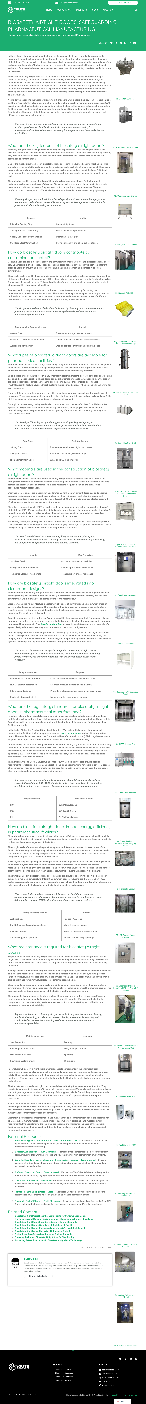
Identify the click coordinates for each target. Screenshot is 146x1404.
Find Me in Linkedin (38, 1276)
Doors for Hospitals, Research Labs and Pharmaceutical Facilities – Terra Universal (55, 1160)
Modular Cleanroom (126, 644)
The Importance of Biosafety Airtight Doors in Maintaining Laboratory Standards (54, 1219)
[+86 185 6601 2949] (9, 2)
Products (81, 10)
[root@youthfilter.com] (56, 2)
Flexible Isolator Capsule (126, 889)
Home (49, 10)
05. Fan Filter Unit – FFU (126, 1145)
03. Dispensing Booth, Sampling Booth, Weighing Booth (125, 843)
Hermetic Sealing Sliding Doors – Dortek (34, 1191)
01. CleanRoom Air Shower (126, 595)
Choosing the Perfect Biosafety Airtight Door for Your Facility (44, 1237)
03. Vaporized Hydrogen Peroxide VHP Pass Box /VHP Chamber (125, 988)
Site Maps (106, 1381)
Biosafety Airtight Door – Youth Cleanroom (35, 1151)
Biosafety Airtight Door (51, 624)
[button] (136, 10)
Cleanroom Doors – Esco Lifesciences (33, 1180)
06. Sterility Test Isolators (125, 793)
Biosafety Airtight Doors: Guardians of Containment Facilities (44, 1225)
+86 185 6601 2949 (21, 3)
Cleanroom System (63, 1380)
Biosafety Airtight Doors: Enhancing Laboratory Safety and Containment (50, 1228)
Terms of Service (130, 1395)
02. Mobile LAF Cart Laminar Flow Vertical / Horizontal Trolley (125, 494)
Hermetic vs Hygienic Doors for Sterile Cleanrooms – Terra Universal (48, 1140)
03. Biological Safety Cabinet (125, 244)
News (95, 10)
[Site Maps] (100, 1381)
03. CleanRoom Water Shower (125, 147)
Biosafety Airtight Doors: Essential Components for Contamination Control (51, 1216)
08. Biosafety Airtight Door (125, 293)
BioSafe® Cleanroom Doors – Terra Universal (37, 1172)
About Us (108, 10)
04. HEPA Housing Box (125, 744)
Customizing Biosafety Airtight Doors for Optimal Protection (44, 1234)
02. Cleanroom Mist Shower (125, 196)
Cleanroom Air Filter (63, 1370)
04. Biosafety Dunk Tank (125, 99)
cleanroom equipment (70, 733)
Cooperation (64, 10)
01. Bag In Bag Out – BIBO (126, 443)
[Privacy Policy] (100, 1385)
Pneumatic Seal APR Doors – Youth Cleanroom (38, 1201)
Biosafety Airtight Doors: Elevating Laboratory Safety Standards (46, 1222)
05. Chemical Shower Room (125, 1346)
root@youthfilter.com (69, 3)
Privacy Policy (108, 1385)
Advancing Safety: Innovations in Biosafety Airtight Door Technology (48, 1240)
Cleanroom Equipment (64, 1373)
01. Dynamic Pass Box (125, 1096)
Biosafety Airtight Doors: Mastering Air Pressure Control (42, 1231)
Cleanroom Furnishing (64, 1377)
